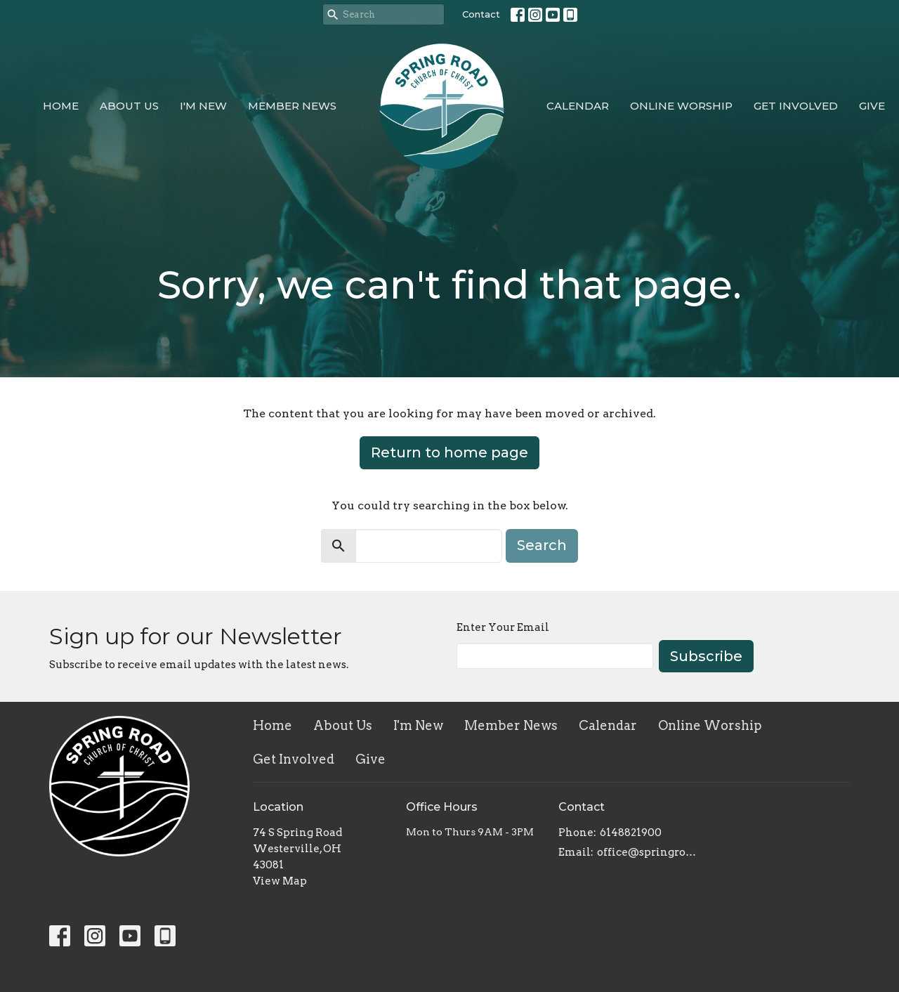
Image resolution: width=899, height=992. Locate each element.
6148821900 (631, 832)
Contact (481, 14)
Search (542, 545)
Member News (292, 105)
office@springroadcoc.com (647, 852)
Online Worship (681, 105)
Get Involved (796, 105)
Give (872, 105)
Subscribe (706, 656)
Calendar (577, 105)
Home (61, 105)
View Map (280, 881)
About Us (129, 105)
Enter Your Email (503, 627)
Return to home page (449, 452)
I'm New (203, 105)
